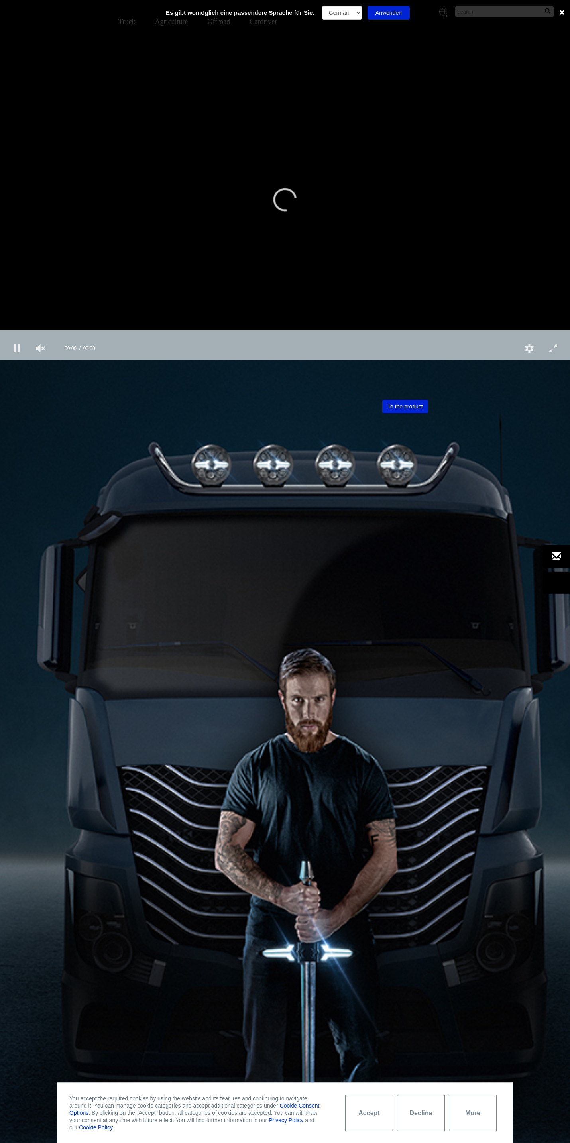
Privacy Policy (286, 1120)
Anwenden (388, 13)
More (472, 1113)
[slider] (285, 333)
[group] (41, 348)
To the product (405, 406)
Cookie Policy (95, 1127)
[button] (285, 199)
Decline (421, 1113)
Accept (368, 1113)
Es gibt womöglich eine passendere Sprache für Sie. (240, 12)
